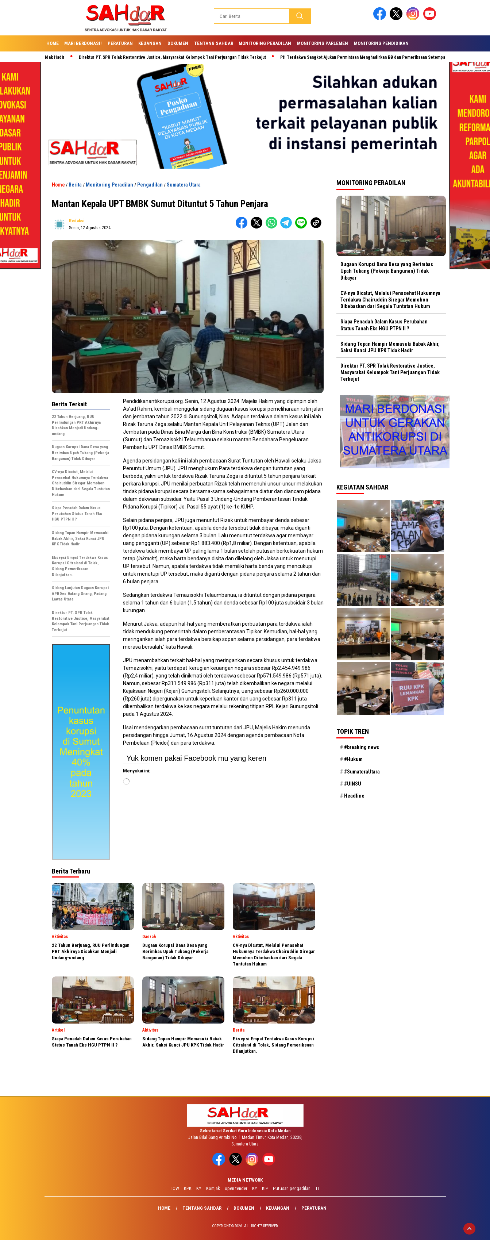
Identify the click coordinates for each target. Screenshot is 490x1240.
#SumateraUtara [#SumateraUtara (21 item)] (362, 772)
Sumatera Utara (184, 185)
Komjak (213, 1188)
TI (317, 1188)
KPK (188, 1188)
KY (198, 1188)
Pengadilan (150, 185)
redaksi (76, 220)
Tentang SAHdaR (213, 43)
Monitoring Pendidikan (381, 43)
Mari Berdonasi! (83, 43)
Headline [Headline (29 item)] (354, 796)
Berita (75, 185)
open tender (236, 1188)
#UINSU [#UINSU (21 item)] (352, 784)
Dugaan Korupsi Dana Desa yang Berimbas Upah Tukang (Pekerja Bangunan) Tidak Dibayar (386, 270)
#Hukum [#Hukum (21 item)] (353, 759)
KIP (265, 1188)
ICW (175, 1188)
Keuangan (150, 43)
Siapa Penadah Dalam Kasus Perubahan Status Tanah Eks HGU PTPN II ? (384, 325)
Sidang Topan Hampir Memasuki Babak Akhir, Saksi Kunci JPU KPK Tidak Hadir (390, 347)
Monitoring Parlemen (322, 43)
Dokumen (177, 43)
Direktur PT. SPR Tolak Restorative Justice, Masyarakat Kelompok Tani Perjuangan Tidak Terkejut (178, 57)
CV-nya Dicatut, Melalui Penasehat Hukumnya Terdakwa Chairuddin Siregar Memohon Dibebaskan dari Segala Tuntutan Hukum (390, 299)
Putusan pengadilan (291, 1188)
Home (52, 43)
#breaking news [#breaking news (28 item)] (361, 747)
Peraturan (120, 43)
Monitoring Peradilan (265, 43)
